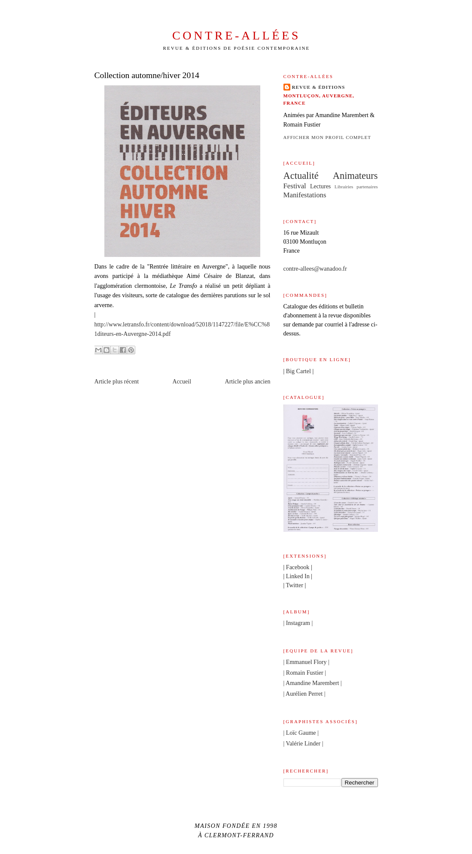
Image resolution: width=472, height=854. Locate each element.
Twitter (294, 585)
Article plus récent (116, 381)
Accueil (182, 381)
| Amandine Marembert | (312, 682)
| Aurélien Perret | (304, 693)
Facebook (298, 567)
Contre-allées (236, 35)
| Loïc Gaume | (301, 732)
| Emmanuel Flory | (306, 661)
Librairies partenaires (356, 186)
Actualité (301, 175)
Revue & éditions (318, 87)
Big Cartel (298, 371)
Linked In (298, 576)
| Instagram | (298, 622)
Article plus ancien (248, 381)
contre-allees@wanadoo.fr (315, 268)
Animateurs (355, 175)
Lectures (320, 186)
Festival (294, 186)
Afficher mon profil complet (327, 137)
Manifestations (304, 195)
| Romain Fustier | (304, 672)
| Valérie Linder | (303, 743)
